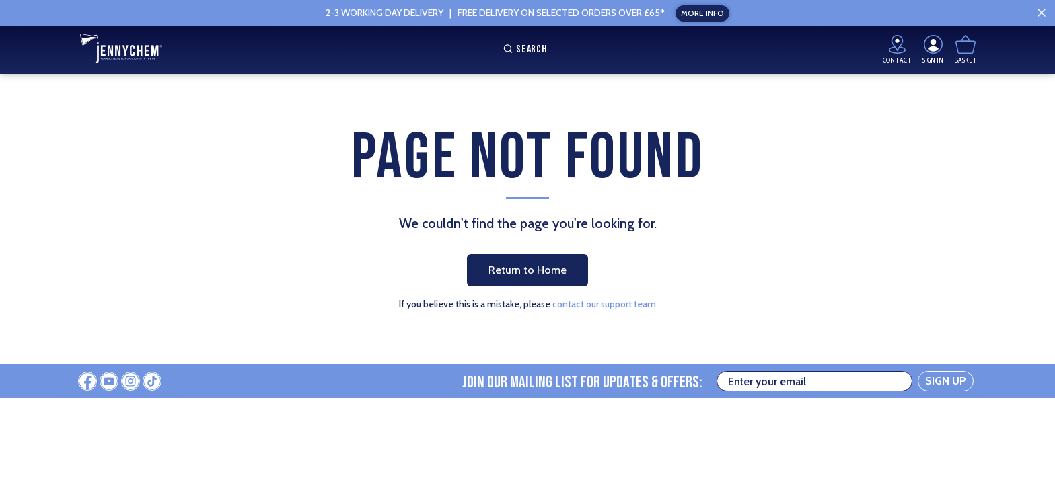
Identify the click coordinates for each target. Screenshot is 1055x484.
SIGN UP (945, 380)
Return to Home (527, 270)
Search (523, 49)
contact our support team (604, 304)
